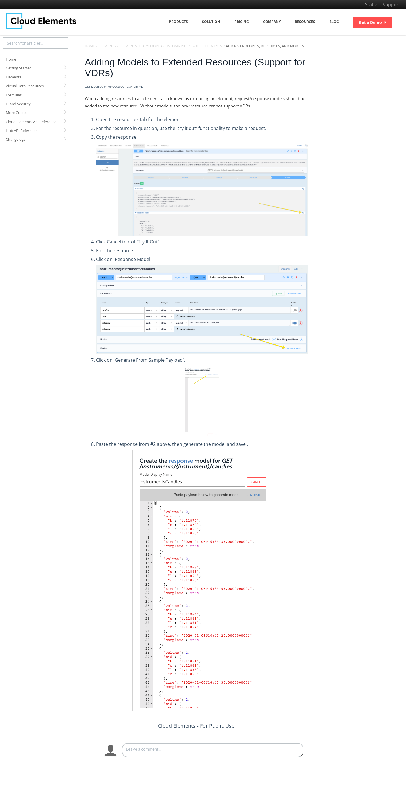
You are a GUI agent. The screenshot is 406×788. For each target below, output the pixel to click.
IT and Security (18, 103)
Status (372, 4)
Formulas (14, 95)
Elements (13, 77)
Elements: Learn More (140, 46)
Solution (211, 21)
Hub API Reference (21, 130)
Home (11, 59)
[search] (35, 43)
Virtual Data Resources (25, 85)
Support (391, 4)
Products (178, 21)
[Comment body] (212, 750)
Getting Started (19, 68)
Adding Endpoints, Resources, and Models (265, 46)
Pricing (241, 21)
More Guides (16, 112)
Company (272, 21)
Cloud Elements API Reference (31, 121)
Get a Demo (372, 22)
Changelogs (15, 139)
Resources (305, 21)
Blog (334, 21)
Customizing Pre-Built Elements (192, 46)
